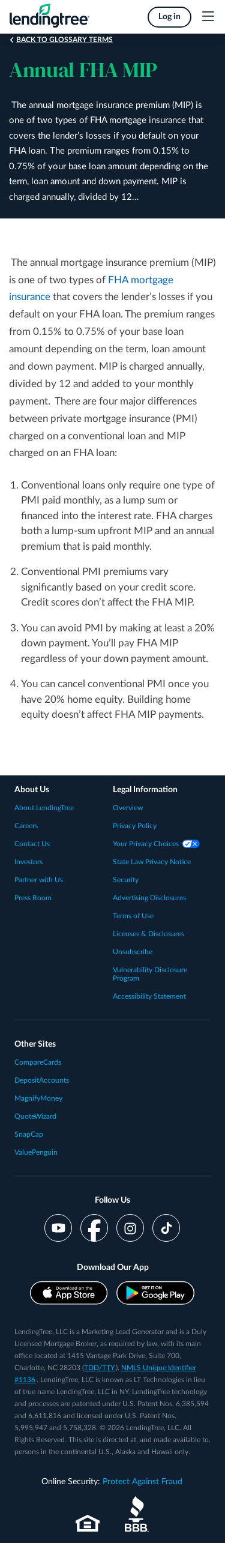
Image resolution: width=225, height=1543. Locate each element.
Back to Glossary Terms (64, 39)
